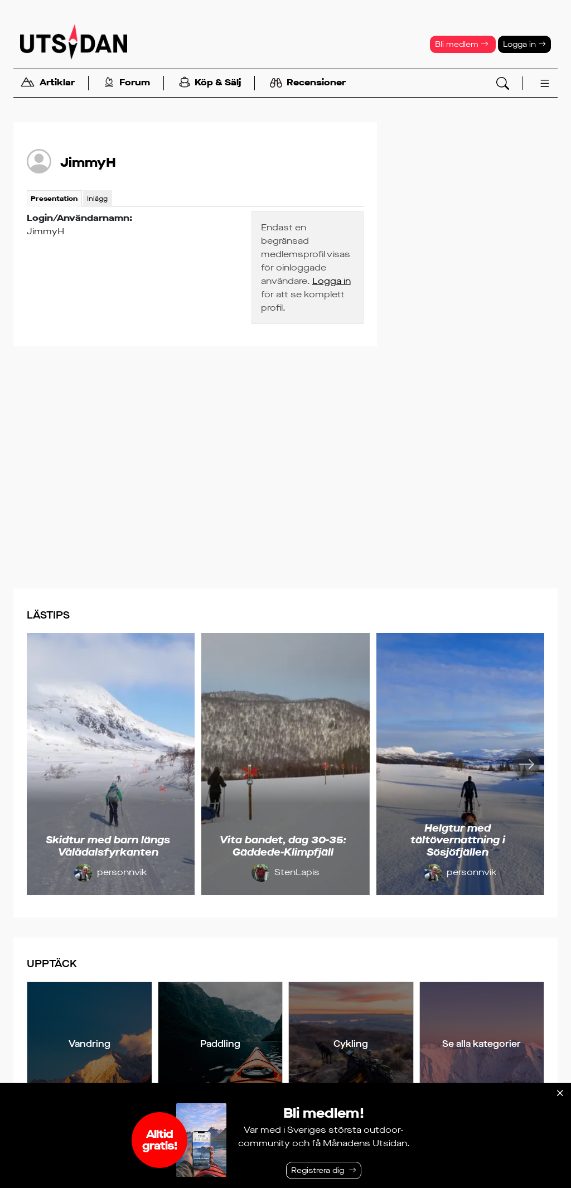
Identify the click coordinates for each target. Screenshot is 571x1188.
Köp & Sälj (210, 83)
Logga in (524, 44)
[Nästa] (526, 764)
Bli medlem (461, 44)
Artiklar (47, 83)
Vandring (89, 1044)
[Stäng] (560, 1093)
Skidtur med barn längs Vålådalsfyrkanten (108, 846)
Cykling (350, 1044)
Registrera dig (317, 1170)
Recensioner (308, 83)
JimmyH (88, 162)
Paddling (220, 1044)
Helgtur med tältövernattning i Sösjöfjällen (457, 840)
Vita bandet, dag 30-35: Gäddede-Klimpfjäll (283, 846)
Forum (127, 83)
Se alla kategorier (481, 1044)
